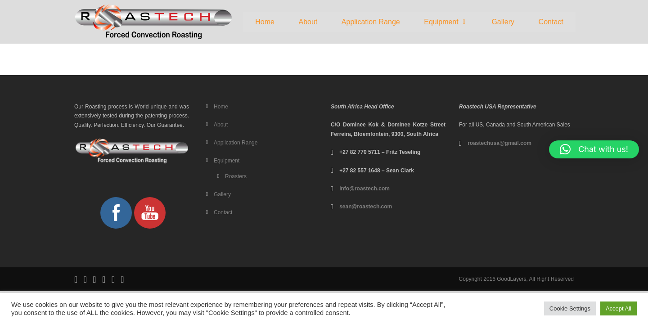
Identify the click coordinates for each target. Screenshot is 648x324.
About (307, 22)
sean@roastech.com (365, 206)
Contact (551, 22)
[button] (445, 22)
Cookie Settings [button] (569, 308)
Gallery (502, 22)
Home (264, 22)
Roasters (236, 176)
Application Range (371, 22)
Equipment (446, 22)
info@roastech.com (364, 188)
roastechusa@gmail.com (499, 143)
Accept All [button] (618, 308)
